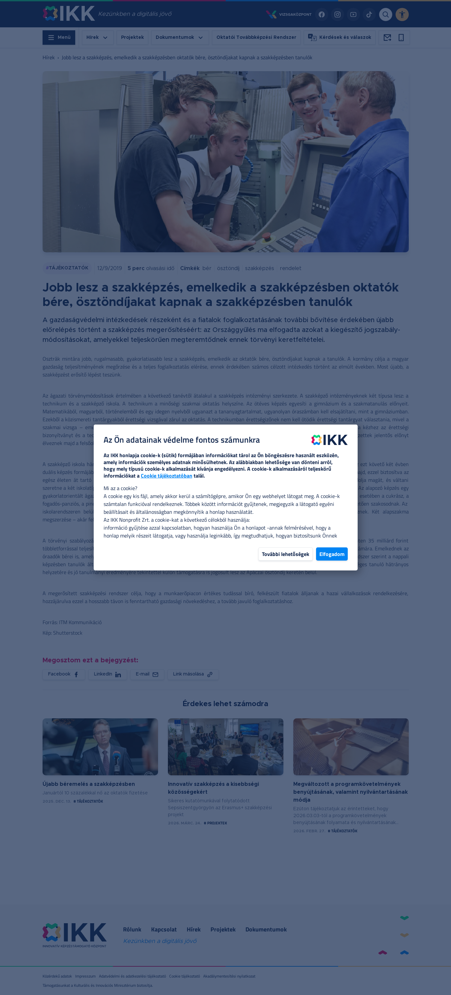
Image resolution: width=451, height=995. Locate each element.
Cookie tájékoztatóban (166, 476)
